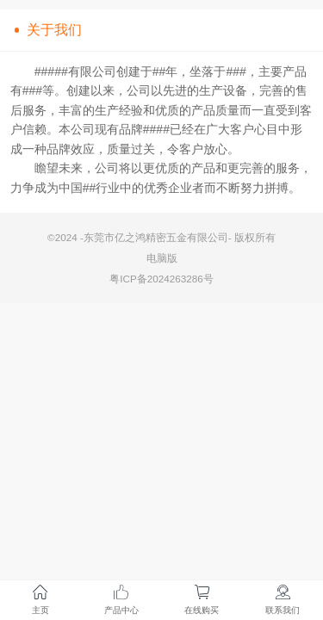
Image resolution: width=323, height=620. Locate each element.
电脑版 (161, 258)
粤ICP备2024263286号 (161, 278)
